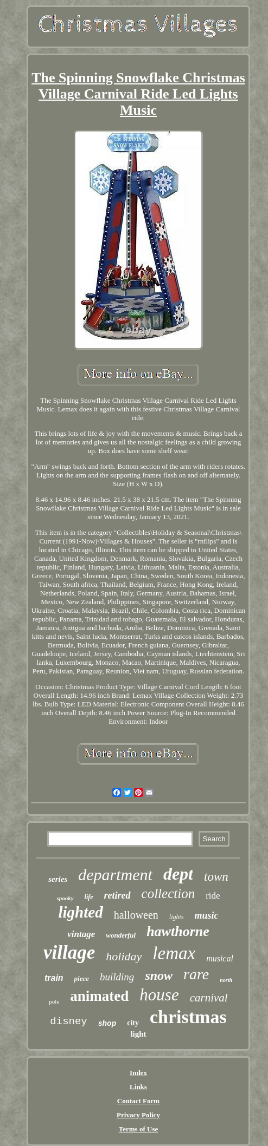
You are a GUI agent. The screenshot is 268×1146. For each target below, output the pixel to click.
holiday (124, 956)
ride (213, 895)
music (207, 915)
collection (168, 893)
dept (178, 873)
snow (159, 975)
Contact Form (138, 1101)
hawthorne (177, 931)
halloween (136, 915)
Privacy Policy (138, 1115)
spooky (64, 898)
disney (68, 1021)
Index (138, 1073)
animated (99, 996)
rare (196, 974)
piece (81, 978)
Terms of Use (138, 1129)
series (57, 879)
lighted (80, 912)
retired (117, 895)
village (69, 952)
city (133, 1023)
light (138, 1034)
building (117, 977)
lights (176, 917)
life (89, 897)
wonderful (121, 935)
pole (54, 1001)
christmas (188, 1017)
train (53, 978)
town (216, 876)
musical (219, 958)
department (115, 874)
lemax (173, 953)
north (226, 980)
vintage (81, 934)
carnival (209, 997)
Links (138, 1087)
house (158, 994)
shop (107, 1023)
